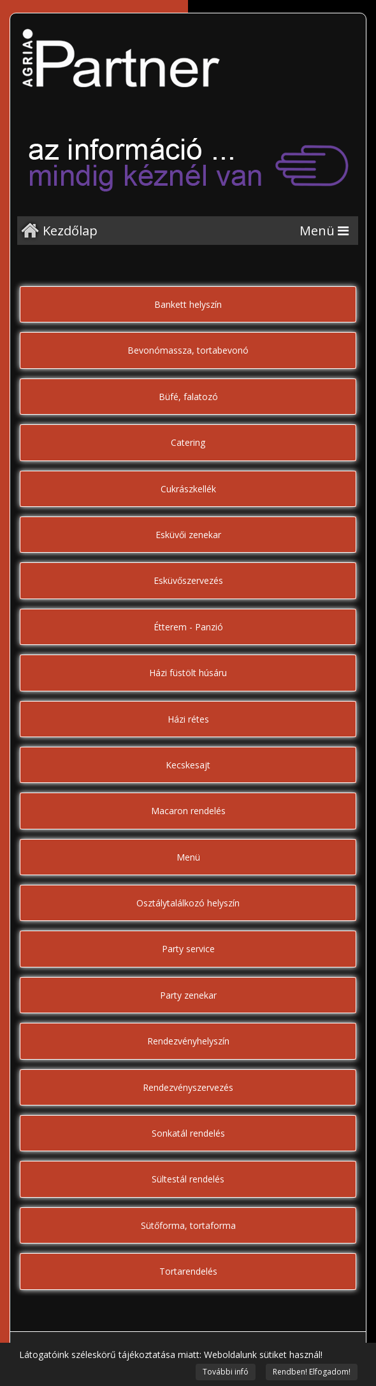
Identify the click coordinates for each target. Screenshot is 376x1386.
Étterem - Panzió (188, 627)
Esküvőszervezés (188, 580)
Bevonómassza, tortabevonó (188, 350)
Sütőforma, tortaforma (188, 1225)
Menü (188, 857)
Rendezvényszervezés (188, 1087)
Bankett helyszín (188, 304)
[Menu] (324, 230)
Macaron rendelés (188, 811)
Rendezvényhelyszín (188, 1041)
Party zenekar (188, 995)
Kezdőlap (70, 230)
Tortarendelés (188, 1271)
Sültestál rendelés (188, 1179)
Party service (188, 949)
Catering (188, 442)
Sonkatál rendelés (188, 1133)
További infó (226, 1371)
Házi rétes (188, 719)
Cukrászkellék (188, 489)
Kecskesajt (188, 765)
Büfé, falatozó (188, 397)
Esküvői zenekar (188, 535)
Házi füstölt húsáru (188, 673)
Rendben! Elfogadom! (312, 1371)
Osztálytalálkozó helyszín (188, 903)
